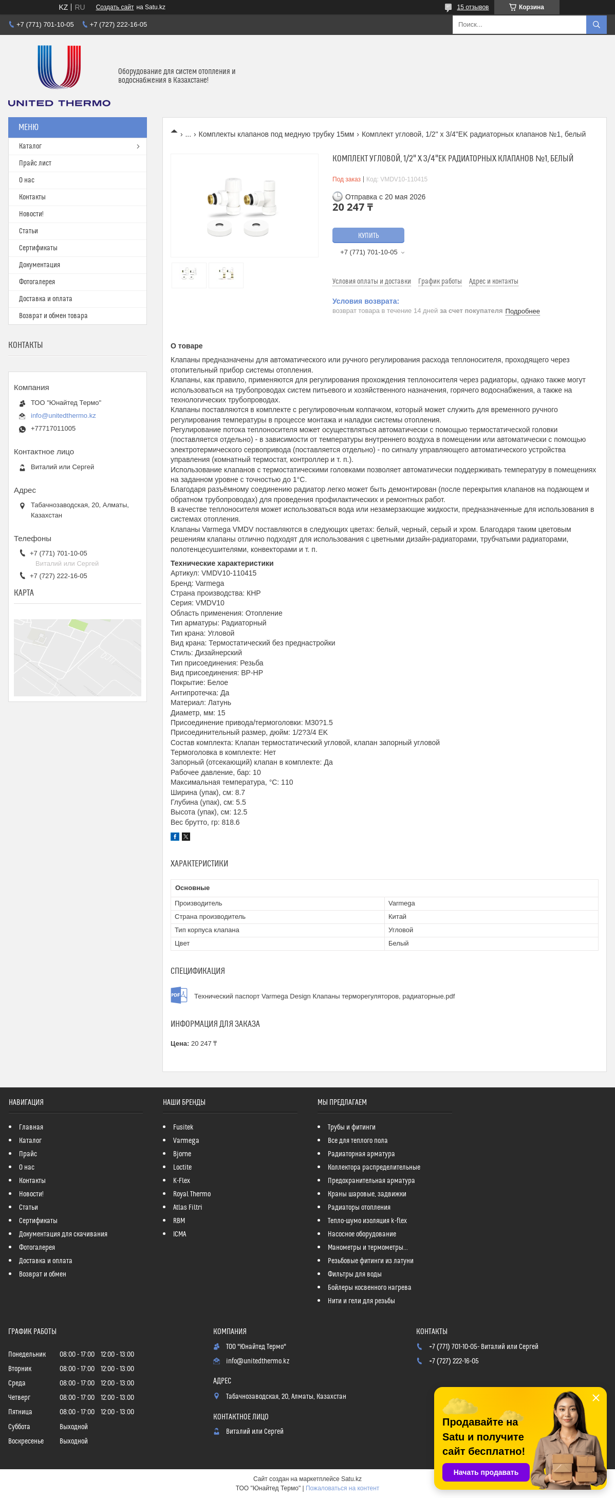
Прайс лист (35, 163)
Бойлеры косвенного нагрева (370, 1288)
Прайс (28, 1154)
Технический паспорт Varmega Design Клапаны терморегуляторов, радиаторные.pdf (324, 996)
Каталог (30, 146)
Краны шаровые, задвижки (367, 1194)
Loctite (182, 1167)
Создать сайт (115, 7)
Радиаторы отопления (359, 1208)
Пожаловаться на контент (342, 1488)
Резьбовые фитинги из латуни (371, 1261)
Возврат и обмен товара (53, 316)
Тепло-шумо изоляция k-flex (367, 1221)
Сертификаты (38, 248)
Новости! (31, 214)
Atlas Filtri (187, 1208)
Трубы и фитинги (352, 1127)
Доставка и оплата (45, 299)
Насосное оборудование (362, 1234)
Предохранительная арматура (371, 1181)
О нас (26, 180)
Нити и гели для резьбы (361, 1301)
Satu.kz (351, 1479)
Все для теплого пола (358, 1141)
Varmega (186, 1141)
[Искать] (596, 24)
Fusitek (183, 1127)
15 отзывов (473, 7)
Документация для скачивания (63, 1234)
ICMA (179, 1234)
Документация (39, 265)
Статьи (28, 231)
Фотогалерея (37, 282)
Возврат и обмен (42, 1274)
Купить (368, 236)
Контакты (32, 197)
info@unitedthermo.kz (63, 415)
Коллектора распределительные (374, 1167)
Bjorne (182, 1154)
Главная (31, 1127)
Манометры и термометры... (368, 1248)
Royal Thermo (192, 1194)
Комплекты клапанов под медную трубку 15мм (277, 134)
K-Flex (181, 1181)
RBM (179, 1221)
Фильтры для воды (355, 1274)
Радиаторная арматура (361, 1154)
